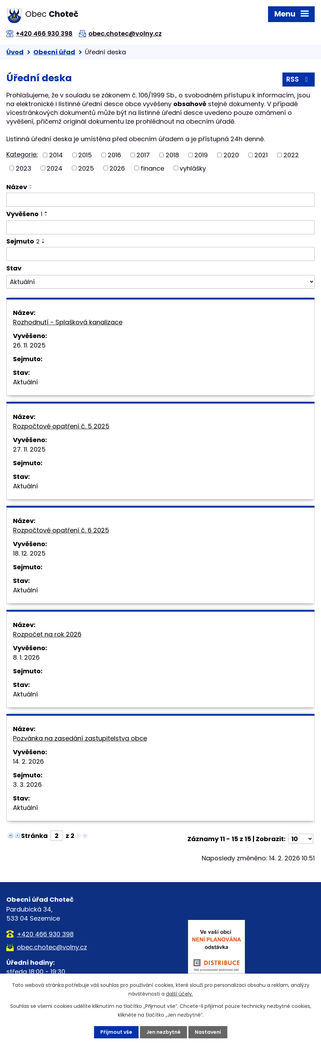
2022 (291, 155)
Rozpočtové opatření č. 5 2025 (61, 426)
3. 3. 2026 (27, 784)
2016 (114, 155)
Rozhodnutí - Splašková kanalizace (67, 322)
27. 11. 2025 (29, 449)
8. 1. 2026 (26, 657)
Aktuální (25, 382)
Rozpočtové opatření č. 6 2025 (61, 530)
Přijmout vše (116, 1032)
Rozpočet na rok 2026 (47, 634)
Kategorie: (22, 154)
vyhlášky (193, 168)
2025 (86, 168)
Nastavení (208, 1032)
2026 (117, 168)
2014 (56, 155)
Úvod (15, 52)
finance (152, 168)
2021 (261, 155)
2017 (143, 155)
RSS (298, 79)
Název (16, 187)
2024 (54, 168)
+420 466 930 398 (44, 33)
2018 (172, 155)
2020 (231, 155)
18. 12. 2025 (29, 553)
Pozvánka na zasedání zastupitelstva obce (80, 738)
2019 (201, 155)
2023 (23, 168)
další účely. (179, 993)
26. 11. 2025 (29, 345)
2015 (85, 155)
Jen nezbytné (163, 1032)
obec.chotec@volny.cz (125, 33)
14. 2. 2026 (28, 761)
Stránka (34, 835)
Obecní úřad (54, 52)
